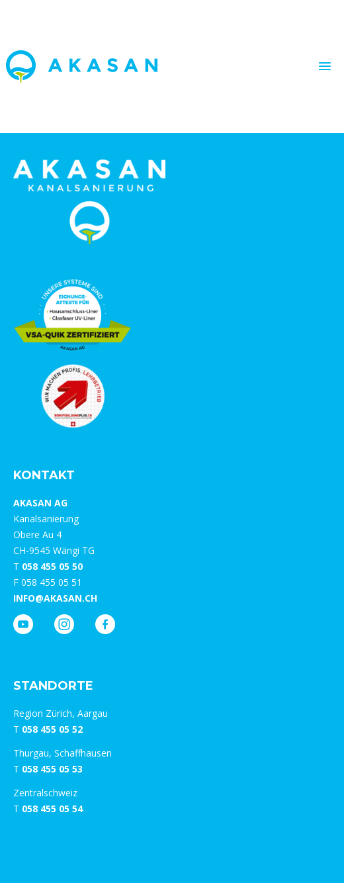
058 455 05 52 (52, 729)
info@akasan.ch (55, 598)
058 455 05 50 (52, 566)
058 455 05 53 (52, 769)
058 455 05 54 (52, 808)
